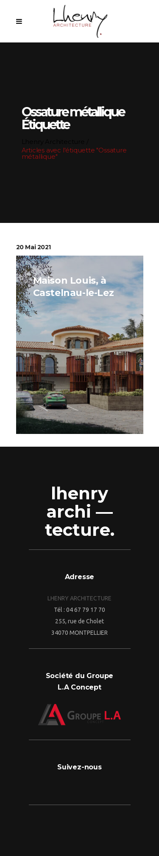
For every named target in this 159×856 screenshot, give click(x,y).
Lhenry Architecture (52, 141)
